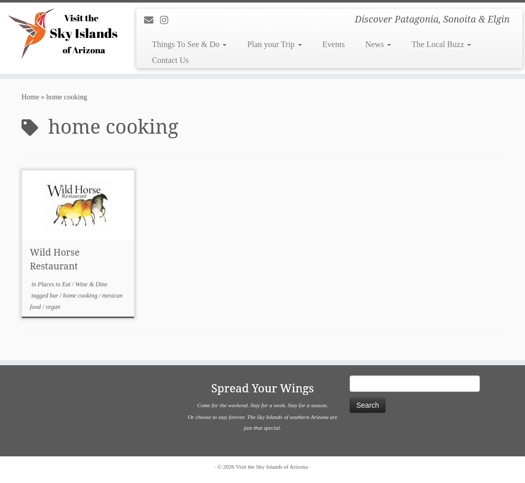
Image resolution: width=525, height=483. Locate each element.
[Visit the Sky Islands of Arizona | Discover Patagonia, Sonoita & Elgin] (61, 33)
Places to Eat (55, 284)
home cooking (81, 295)
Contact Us (170, 60)
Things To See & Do (189, 44)
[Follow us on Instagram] (167, 20)
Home (30, 97)
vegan (53, 306)
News (378, 44)
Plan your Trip (274, 44)
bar (55, 295)
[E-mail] (152, 20)
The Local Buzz (441, 44)
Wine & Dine (91, 284)
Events (333, 44)
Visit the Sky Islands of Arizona (272, 467)
